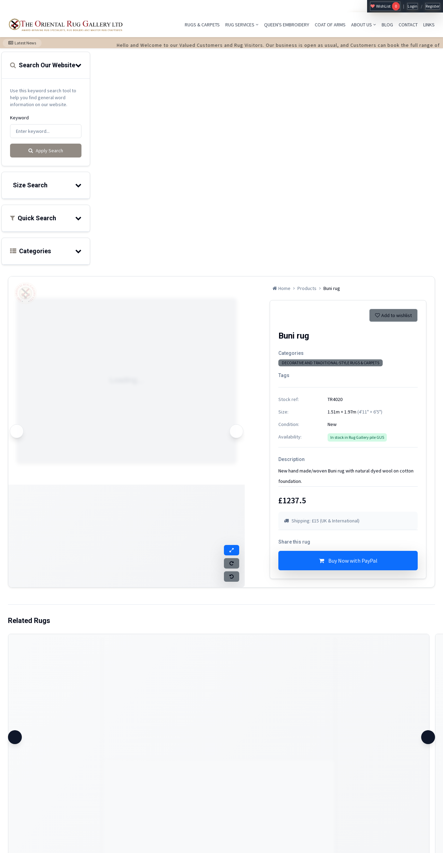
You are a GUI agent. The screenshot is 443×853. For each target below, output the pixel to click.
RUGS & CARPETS (202, 25)
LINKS (429, 25)
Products (306, 288)
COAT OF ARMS (330, 25)
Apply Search (45, 150)
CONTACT (408, 25)
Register (433, 6)
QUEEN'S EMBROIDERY (286, 25)
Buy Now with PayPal (348, 560)
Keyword (19, 117)
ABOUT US (363, 25)
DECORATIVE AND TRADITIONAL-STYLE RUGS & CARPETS (330, 362)
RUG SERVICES (242, 25)
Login (412, 6)
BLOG (387, 25)
